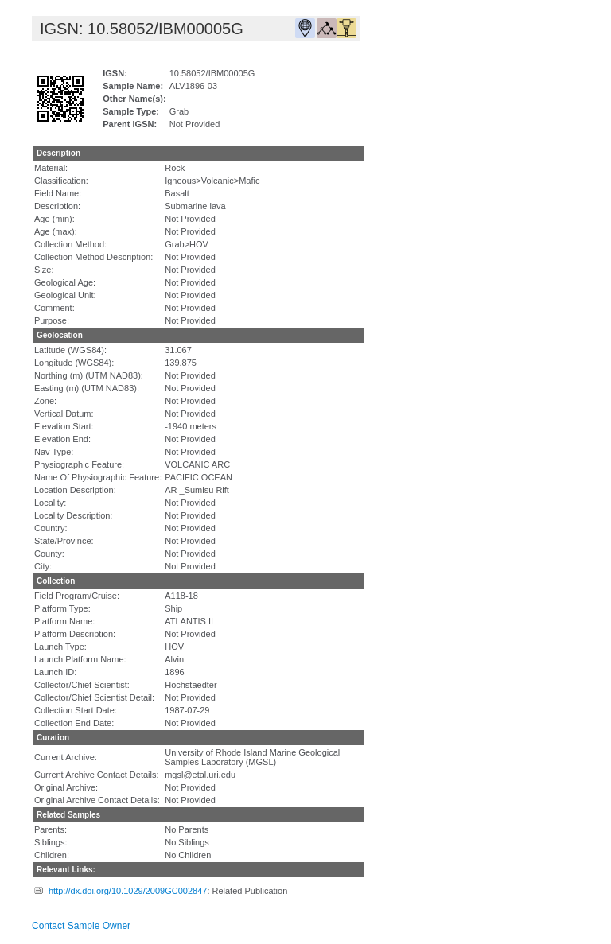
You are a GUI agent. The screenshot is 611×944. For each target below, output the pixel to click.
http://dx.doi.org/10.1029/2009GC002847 (128, 890)
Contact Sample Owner (81, 925)
